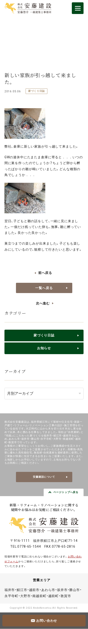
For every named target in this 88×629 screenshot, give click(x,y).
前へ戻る (45, 273)
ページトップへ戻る (65, 492)
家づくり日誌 (36, 91)
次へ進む (43, 303)
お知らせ (44, 348)
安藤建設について (44, 476)
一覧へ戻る (44, 288)
